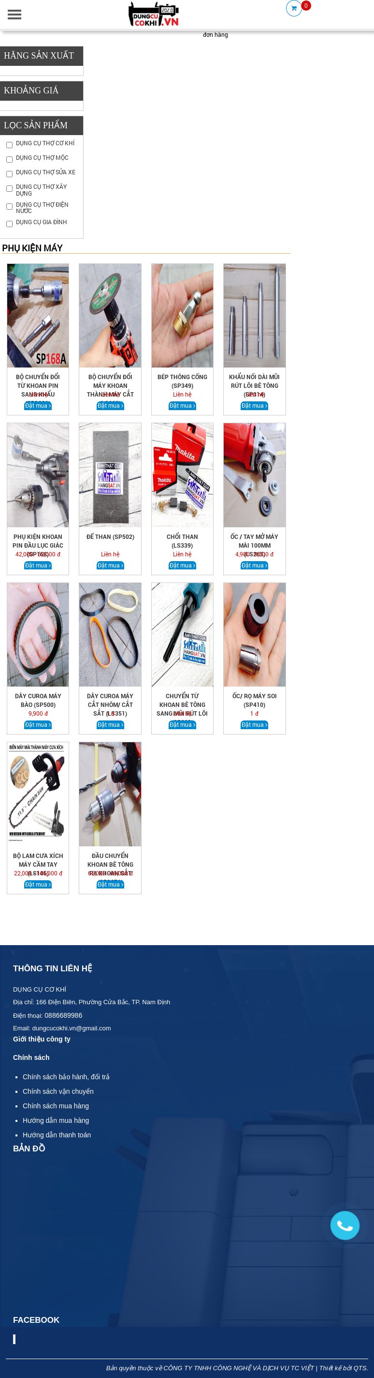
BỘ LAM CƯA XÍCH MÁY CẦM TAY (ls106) (38, 864)
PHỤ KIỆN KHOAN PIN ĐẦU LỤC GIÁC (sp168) (38, 545)
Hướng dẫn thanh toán (57, 1135)
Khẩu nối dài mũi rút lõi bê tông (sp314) (254, 385)
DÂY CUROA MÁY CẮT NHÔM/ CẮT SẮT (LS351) (110, 704)
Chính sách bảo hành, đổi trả (66, 1077)
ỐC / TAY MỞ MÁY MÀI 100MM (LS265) (254, 545)
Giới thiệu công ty (42, 1039)
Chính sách (31, 1057)
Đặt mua (36, 405)
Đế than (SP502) (110, 536)
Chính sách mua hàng (56, 1106)
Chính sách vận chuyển (58, 1091)
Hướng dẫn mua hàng (56, 1120)
